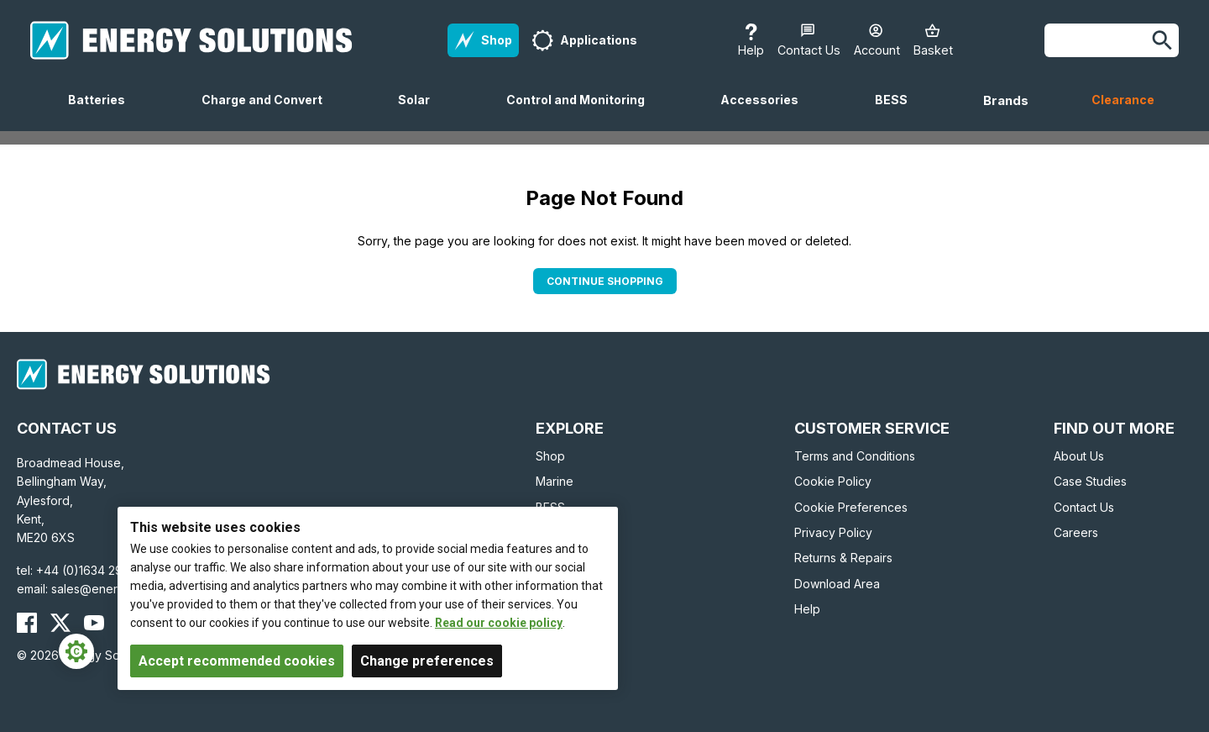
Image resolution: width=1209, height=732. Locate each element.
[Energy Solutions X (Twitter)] (60, 623)
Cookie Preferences (851, 507)
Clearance (1122, 99)
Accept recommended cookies (237, 661)
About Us (1079, 456)
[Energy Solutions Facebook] (27, 623)
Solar (420, 111)
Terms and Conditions (854, 456)
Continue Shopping (605, 281)
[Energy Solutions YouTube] (94, 623)
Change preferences (427, 661)
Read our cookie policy (499, 622)
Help (807, 609)
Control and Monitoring (582, 111)
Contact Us (1084, 507)
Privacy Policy (833, 532)
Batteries (103, 111)
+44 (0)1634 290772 (94, 570)
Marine (554, 481)
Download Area (837, 584)
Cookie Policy (832, 481)
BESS (898, 111)
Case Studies (1090, 481)
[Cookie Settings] (76, 651)
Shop (550, 456)
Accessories (766, 111)
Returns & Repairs (843, 557)
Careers (1076, 532)
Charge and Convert (269, 111)
